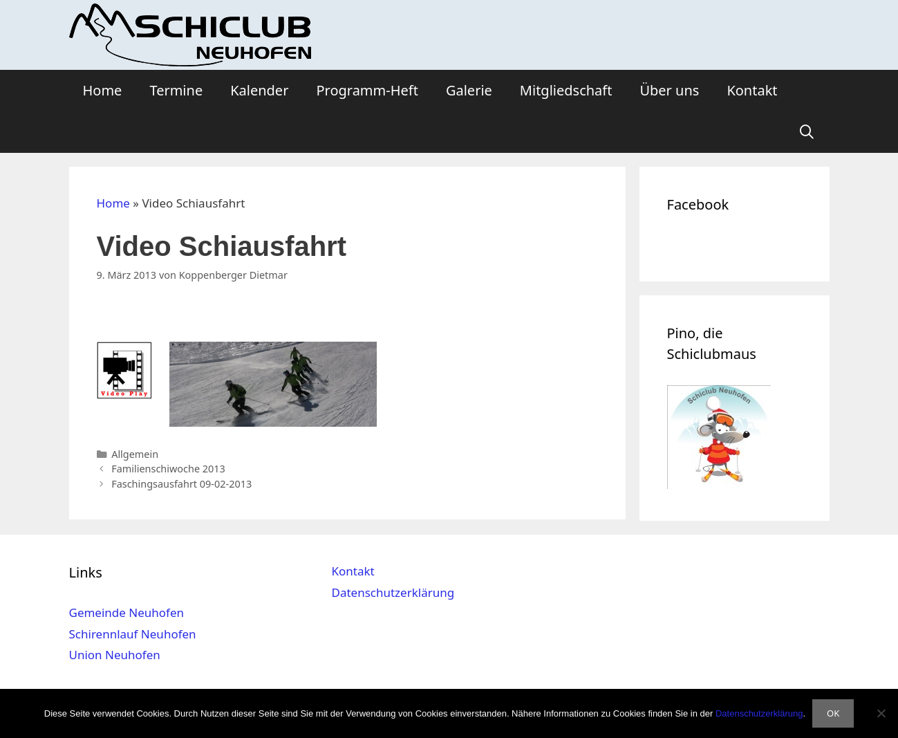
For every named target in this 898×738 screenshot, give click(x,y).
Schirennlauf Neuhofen (132, 634)
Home (102, 90)
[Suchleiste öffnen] (807, 132)
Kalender (259, 90)
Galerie (469, 90)
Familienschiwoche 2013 (168, 468)
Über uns (669, 90)
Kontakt (752, 90)
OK (833, 713)
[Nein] (881, 713)
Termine (176, 90)
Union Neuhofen (114, 655)
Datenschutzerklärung (392, 592)
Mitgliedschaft (566, 90)
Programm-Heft (367, 90)
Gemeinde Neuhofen (127, 612)
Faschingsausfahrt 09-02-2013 (181, 483)
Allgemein (134, 454)
